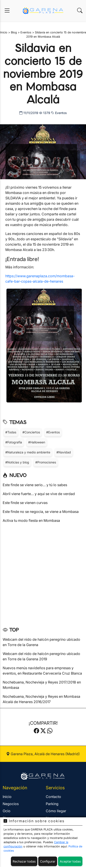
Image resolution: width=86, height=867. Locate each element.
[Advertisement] (43, 573)
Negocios (11, 804)
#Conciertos (31, 432)
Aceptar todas (70, 861)
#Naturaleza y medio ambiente (27, 452)
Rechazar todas (24, 861)
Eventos (59, 113)
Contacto (53, 796)
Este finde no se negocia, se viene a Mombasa (41, 511)
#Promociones (45, 462)
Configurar (47, 861)
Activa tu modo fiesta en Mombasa (31, 520)
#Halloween (36, 442)
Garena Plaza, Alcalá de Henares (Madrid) (43, 754)
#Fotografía (13, 442)
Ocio (6, 811)
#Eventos (53, 432)
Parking (52, 804)
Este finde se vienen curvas (25, 502)
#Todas (10, 432)
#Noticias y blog (17, 462)
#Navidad (63, 452)
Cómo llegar (56, 811)
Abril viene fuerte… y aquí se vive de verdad (39, 494)
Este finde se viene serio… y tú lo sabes (35, 485)
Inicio (7, 796)
